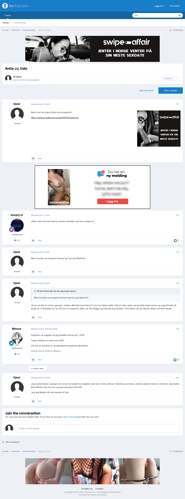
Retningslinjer (20, 23)
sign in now (68, 417)
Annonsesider (32, 80)
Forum (8, 16)
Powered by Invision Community (92, 495)
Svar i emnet (170, 90)
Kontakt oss (87, 488)
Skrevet (40, 104)
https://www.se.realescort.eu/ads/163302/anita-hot (55, 117)
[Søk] (145, 15)
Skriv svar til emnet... (29, 428)
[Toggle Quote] (35, 291)
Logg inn (159, 6)
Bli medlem (175, 6)
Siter (40, 158)
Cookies (99, 488)
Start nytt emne (146, 90)
